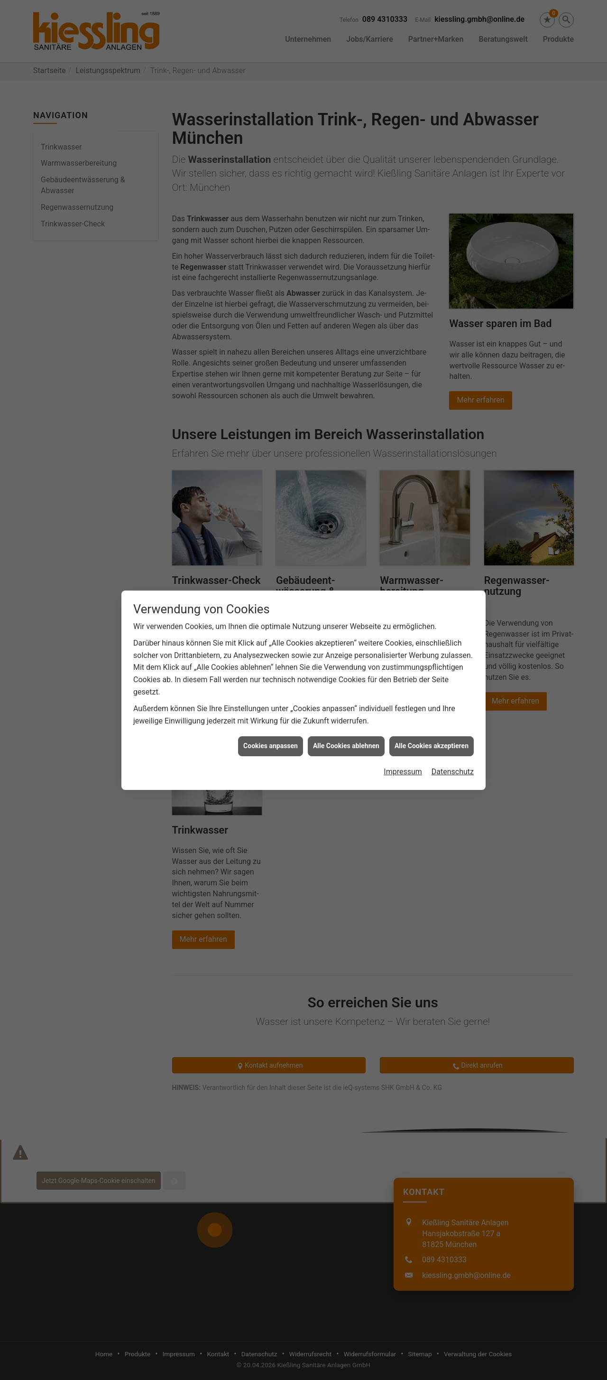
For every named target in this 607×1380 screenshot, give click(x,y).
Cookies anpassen (270, 717)
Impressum (403, 742)
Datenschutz (453, 742)
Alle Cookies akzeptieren (432, 717)
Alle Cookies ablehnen (346, 717)
